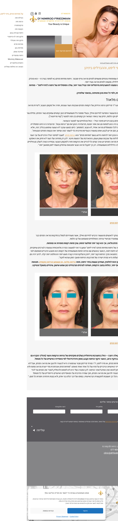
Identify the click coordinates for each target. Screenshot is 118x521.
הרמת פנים (43, 135)
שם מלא (110, 406)
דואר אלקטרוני (33, 406)
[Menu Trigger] (111, 5)
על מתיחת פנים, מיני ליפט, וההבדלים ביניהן (86, 63)
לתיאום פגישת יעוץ (37, 53)
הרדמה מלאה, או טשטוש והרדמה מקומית (31, 262)
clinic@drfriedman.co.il (88, 453)
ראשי (115, 63)
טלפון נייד (72, 406)
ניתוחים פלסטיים (106, 63)
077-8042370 (38, 13)
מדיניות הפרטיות (84, 421)
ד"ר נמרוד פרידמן (102, 74)
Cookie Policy (47, 516)
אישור (58, 510)
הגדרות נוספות (21, 510)
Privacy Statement (36, 516)
